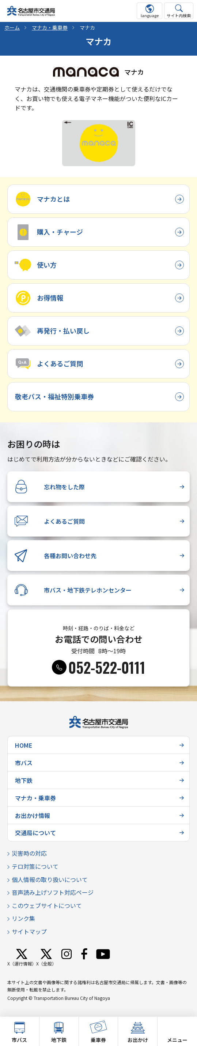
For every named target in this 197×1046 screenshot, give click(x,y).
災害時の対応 (29, 853)
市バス (24, 762)
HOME (23, 745)
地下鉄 (24, 780)
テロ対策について (35, 866)
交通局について (35, 832)
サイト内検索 (179, 15)
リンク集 (23, 918)
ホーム (12, 27)
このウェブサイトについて (47, 905)
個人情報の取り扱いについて (50, 879)
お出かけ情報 (32, 815)
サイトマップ (29, 931)
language (150, 15)
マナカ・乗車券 (50, 27)
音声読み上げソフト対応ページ (53, 892)
